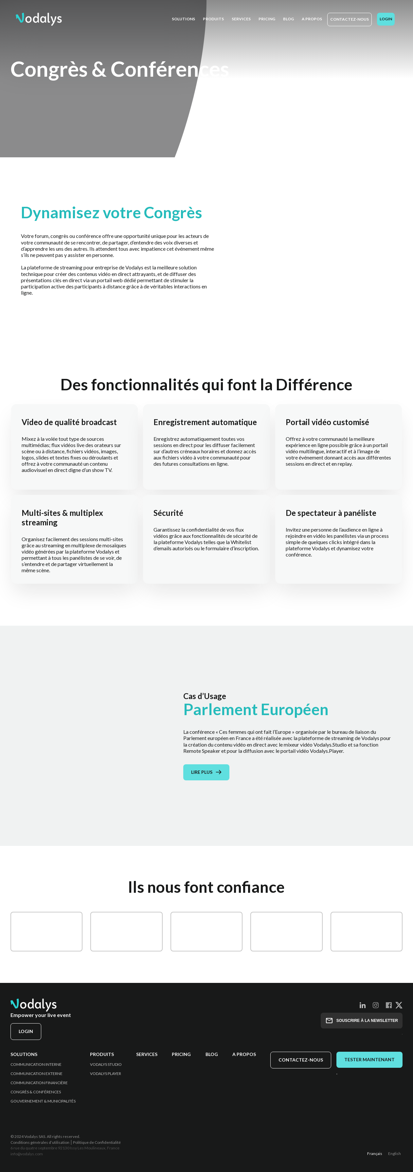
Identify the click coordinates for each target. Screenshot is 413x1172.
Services (146, 1054)
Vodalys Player (105, 1074)
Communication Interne (36, 1064)
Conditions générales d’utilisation (39, 1142)
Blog (212, 1054)
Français (374, 1153)
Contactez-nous (349, 19)
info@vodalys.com (26, 1153)
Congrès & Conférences (35, 1092)
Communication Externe (36, 1074)
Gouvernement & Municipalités (43, 1101)
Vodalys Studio (106, 1064)
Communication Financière (39, 1083)
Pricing (181, 1054)
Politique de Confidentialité (97, 1142)
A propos (244, 1054)
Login (386, 18)
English (394, 1153)
